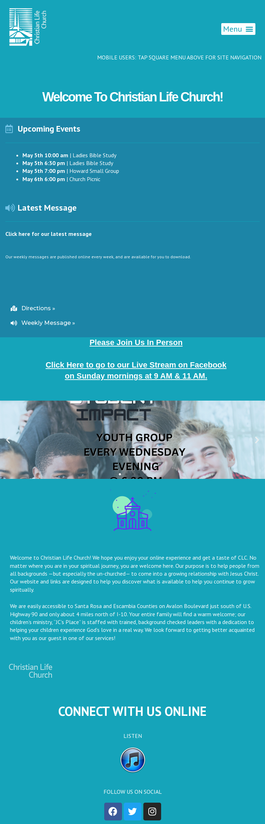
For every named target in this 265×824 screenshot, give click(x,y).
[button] (238, 29)
